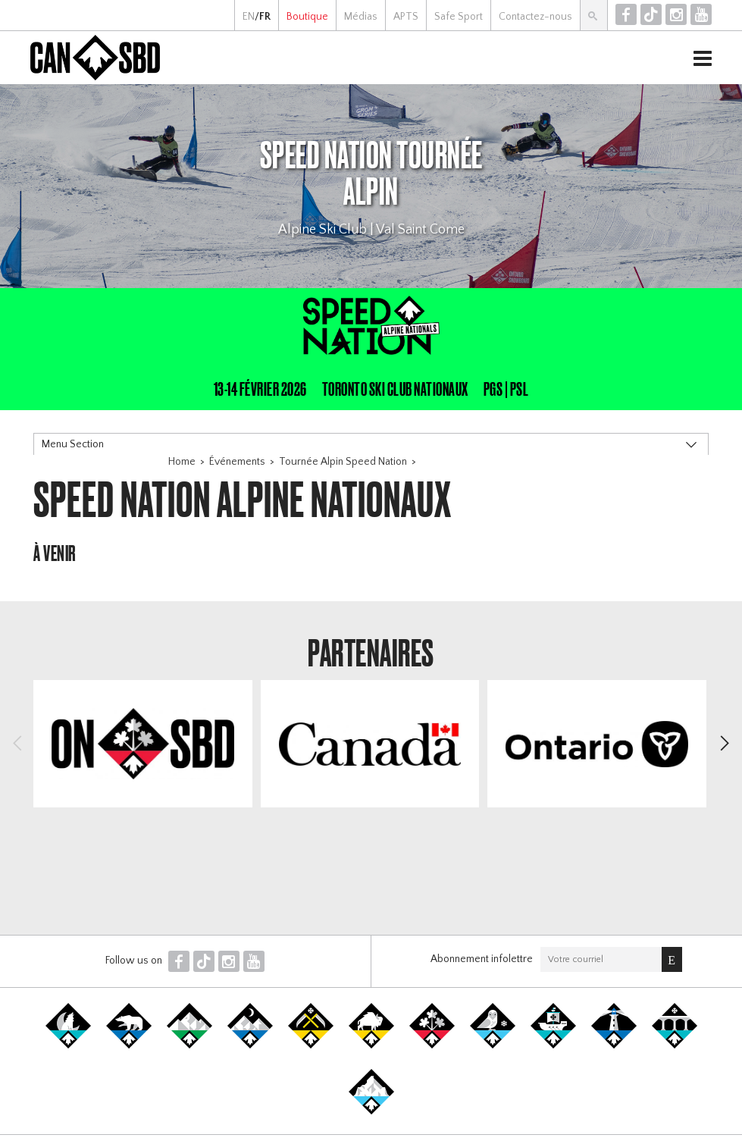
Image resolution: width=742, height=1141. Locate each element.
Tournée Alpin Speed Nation (343, 462)
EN (249, 17)
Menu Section (73, 444)
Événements (237, 462)
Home (182, 462)
